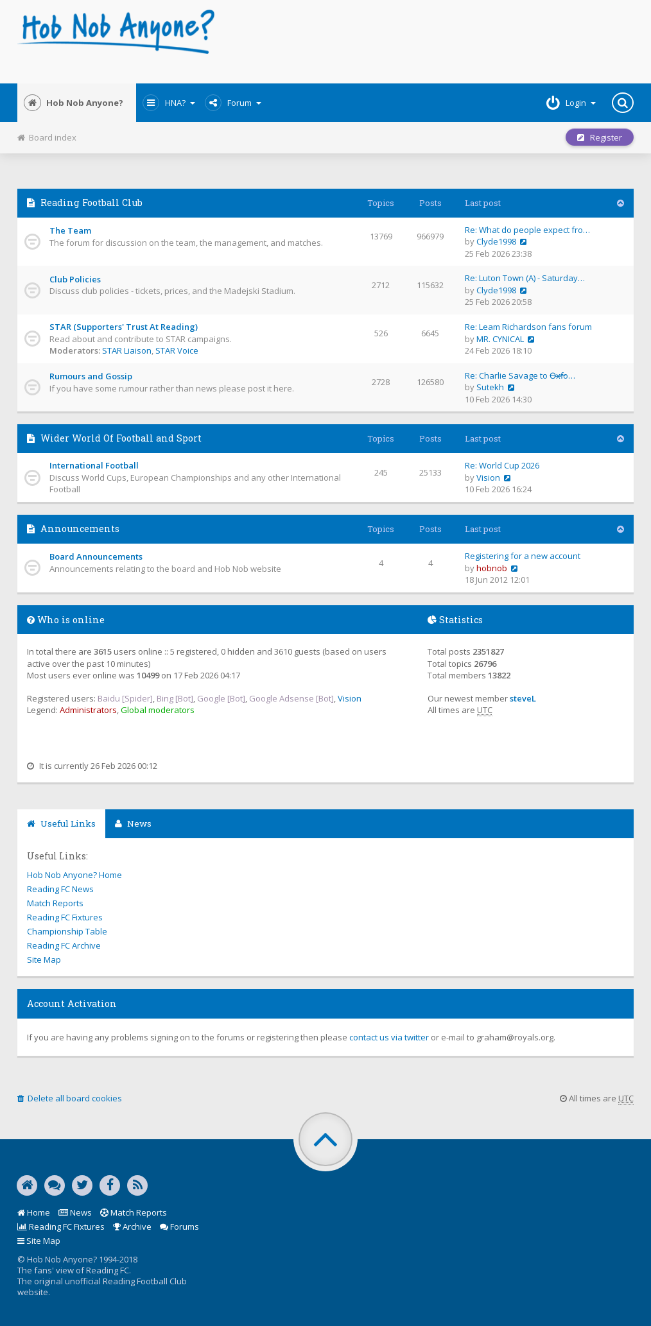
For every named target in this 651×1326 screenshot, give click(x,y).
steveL (523, 698)
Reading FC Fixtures (65, 917)
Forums (179, 1226)
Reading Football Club (91, 202)
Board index (46, 137)
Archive (132, 1226)
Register (599, 137)
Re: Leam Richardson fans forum (528, 326)
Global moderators (158, 710)
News (75, 1212)
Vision (488, 477)
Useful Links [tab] (61, 823)
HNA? (169, 102)
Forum (233, 102)
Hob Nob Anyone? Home (74, 875)
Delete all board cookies (69, 1098)
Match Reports (55, 903)
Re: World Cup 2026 (502, 465)
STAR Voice (176, 350)
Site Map (44, 959)
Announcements (79, 528)
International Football (94, 465)
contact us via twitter (389, 1037)
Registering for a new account (522, 556)
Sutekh (490, 387)
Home (33, 1212)
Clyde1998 (496, 241)
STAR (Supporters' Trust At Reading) (123, 326)
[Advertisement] (430, 42)
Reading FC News (60, 889)
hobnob (491, 568)
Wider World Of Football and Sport (121, 438)
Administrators (88, 710)
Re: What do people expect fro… (527, 230)
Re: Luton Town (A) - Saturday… (525, 278)
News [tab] (133, 823)
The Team (70, 230)
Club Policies (75, 279)
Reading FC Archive (64, 945)
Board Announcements (96, 556)
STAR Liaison (127, 350)
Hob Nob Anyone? (73, 102)
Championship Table (67, 931)
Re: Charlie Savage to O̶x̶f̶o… (520, 375)
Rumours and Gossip (90, 376)
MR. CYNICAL (500, 339)
